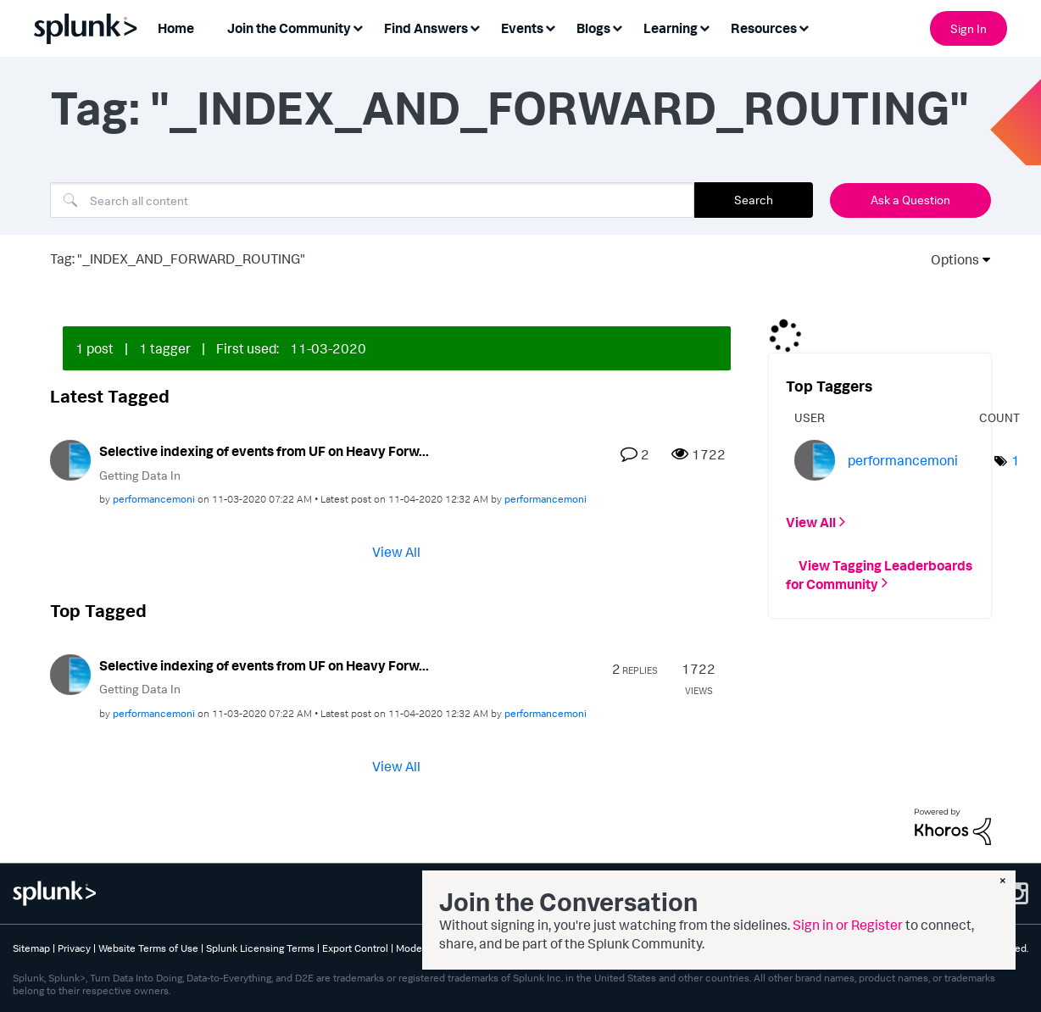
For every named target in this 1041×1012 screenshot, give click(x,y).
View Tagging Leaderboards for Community (879, 574)
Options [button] (949, 259)
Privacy (74, 948)
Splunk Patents (559, 948)
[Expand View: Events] (550, 26)
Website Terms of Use (148, 948)
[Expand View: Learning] (704, 26)
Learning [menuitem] (670, 27)
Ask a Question (910, 199)
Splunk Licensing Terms (260, 948)
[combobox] (372, 200)
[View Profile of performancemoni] (154, 498)
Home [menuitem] (176, 27)
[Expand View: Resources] (803, 26)
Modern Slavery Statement (456, 948)
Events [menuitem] (522, 27)
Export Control (355, 948)
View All (396, 551)
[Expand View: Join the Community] (357, 26)
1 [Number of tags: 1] (1015, 460)
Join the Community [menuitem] (289, 27)
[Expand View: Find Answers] (474, 26)
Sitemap (31, 948)
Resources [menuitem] (764, 27)
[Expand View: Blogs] (617, 26)
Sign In (968, 28)
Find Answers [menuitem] (426, 27)
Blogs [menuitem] (593, 27)
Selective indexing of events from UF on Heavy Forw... (264, 450)
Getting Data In (140, 475)
